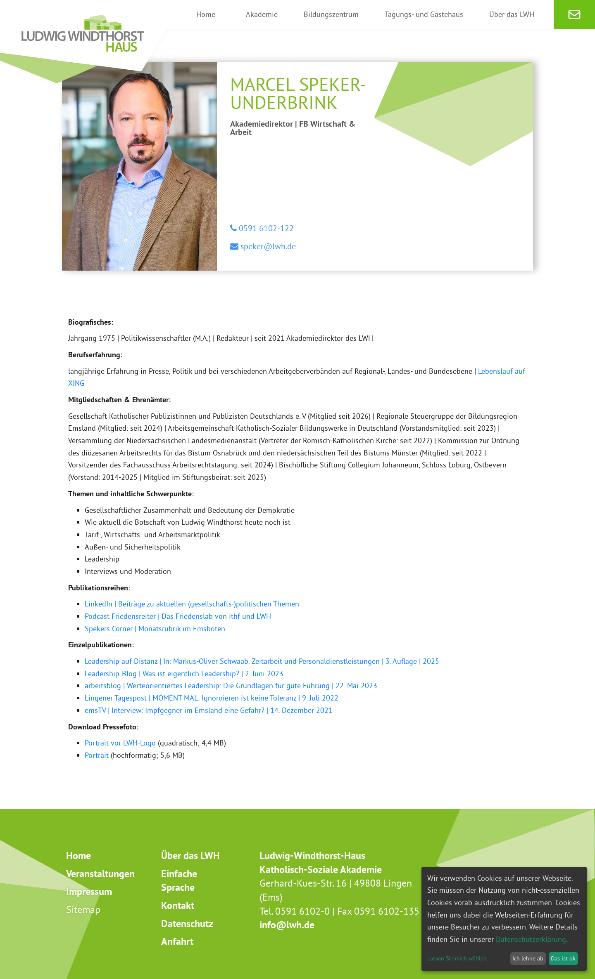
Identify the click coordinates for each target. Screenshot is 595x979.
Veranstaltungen (100, 873)
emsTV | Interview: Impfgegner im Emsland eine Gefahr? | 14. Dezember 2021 (209, 710)
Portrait (97, 755)
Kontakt (177, 905)
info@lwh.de (286, 924)
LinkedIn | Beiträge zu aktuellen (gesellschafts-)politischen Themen (192, 604)
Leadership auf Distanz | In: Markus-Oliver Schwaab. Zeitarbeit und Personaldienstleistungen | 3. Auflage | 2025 (262, 661)
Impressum (89, 891)
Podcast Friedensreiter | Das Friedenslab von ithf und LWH (178, 616)
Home (78, 855)
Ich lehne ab (527, 958)
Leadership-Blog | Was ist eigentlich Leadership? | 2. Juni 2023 (184, 673)
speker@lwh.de (267, 246)
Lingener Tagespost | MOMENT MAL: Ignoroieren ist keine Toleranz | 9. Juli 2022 (211, 698)
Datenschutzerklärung (531, 939)
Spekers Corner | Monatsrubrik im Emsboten (155, 628)
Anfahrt (177, 941)
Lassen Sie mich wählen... (459, 958)
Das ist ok (563, 958)
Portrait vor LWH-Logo (120, 743)
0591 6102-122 (265, 228)
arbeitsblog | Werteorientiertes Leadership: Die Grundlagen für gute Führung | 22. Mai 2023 (231, 685)
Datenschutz (187, 923)
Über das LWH (190, 855)
